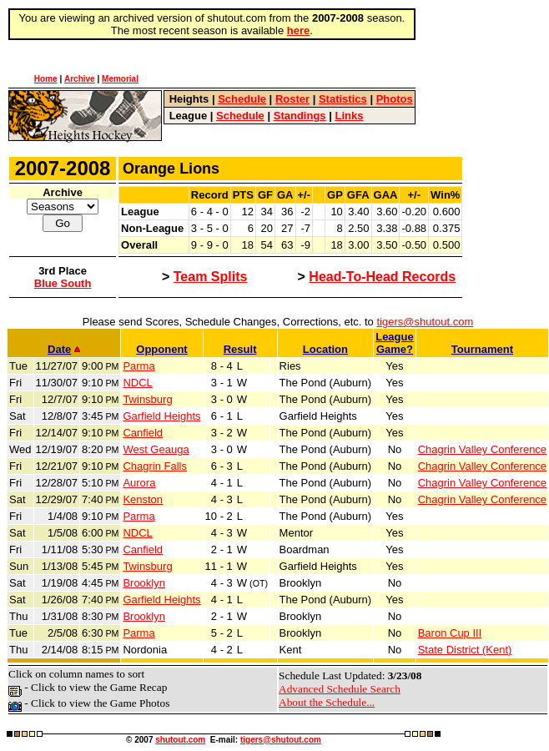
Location (325, 349)
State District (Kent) (465, 649)
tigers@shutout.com (424, 321)
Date (64, 349)
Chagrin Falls (155, 466)
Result (240, 349)
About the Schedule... (327, 702)
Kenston (143, 499)
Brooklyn (144, 583)
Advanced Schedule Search (339, 689)
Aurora (139, 482)
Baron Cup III (450, 633)
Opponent (161, 349)
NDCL (137, 382)
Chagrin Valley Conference (482, 449)
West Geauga (156, 449)
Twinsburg (147, 399)
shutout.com (180, 739)
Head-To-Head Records (382, 277)
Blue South (63, 283)
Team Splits (211, 277)
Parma (138, 366)
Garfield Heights (161, 416)
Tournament (482, 349)
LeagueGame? (394, 342)
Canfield (143, 432)
